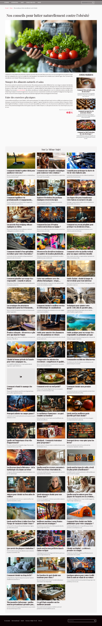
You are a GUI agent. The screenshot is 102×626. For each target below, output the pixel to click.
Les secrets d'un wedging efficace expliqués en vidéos (19, 225)
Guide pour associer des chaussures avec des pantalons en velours (50, 333)
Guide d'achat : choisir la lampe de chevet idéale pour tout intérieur (80, 279)
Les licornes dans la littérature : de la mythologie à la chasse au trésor (21, 468)
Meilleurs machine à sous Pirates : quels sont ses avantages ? (50, 522)
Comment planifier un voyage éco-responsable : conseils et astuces (20, 279)
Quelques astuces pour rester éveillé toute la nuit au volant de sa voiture (80, 576)
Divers (39, 2)
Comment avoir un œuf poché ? (49, 386)
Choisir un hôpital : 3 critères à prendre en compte (78, 549)
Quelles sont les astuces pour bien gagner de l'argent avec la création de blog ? (80, 496)
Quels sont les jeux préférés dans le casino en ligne (50, 549)
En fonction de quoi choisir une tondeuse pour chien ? (49, 576)
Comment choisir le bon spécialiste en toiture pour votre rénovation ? (20, 252)
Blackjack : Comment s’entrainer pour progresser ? (49, 441)
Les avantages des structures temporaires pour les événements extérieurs (19, 307)
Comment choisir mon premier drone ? (79, 387)
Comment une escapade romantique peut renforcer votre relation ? (51, 171)
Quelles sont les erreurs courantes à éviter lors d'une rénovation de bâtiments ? (50, 469)
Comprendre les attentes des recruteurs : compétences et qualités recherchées (50, 361)
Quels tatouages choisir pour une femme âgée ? (49, 495)
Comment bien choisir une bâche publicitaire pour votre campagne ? (80, 522)
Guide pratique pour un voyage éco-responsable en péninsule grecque (80, 333)
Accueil (6, 8)
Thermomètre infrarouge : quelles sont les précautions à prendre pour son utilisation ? (20, 604)
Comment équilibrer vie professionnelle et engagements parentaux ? (19, 199)
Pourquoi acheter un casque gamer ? (20, 413)
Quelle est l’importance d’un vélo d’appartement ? (19, 441)
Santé (22, 2)
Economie (6, 2)
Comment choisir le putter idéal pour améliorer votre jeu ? (21, 171)
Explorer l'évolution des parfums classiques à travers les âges (49, 198)
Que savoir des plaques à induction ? (20, 548)
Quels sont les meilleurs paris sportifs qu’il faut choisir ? (78, 414)
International (14, 2)
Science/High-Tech (30, 2)
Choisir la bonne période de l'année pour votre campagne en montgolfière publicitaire (20, 361)
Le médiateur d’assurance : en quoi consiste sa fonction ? (50, 414)
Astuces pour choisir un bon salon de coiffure (21, 495)
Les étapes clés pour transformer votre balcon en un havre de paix (79, 198)
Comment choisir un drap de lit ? (19, 575)
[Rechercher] (87, 2)
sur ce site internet (21, 90)
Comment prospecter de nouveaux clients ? (86, 112)
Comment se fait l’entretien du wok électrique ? (86, 133)
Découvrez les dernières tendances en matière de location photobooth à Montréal (50, 253)
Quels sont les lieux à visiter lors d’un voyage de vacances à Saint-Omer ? (21, 522)
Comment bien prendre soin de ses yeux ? (86, 90)
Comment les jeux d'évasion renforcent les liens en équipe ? (49, 225)
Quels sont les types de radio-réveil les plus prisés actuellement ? (80, 468)
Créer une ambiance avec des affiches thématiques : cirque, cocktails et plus (48, 280)
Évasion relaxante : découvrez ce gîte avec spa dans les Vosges (21, 333)
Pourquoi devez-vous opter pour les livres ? (80, 441)
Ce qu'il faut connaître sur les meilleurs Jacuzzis (48, 603)
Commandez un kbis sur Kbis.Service (81, 359)
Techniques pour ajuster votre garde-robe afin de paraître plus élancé (79, 307)
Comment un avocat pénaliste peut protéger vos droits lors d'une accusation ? (80, 226)
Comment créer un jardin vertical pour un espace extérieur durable (80, 252)
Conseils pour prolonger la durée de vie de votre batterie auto (80, 171)
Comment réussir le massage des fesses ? (19, 387)
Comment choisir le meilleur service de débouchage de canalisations (51, 306)
